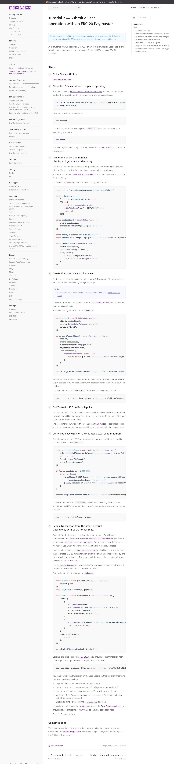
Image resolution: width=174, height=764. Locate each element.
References (142, 7)
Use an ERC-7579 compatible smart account (23, 247)
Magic (11, 272)
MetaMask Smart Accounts (19, 222)
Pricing (12, 25)
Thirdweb (13, 232)
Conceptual (13, 305)
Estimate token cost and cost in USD (23, 113)
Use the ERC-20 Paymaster (19, 104)
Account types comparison (19, 203)
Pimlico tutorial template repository (86, 91)
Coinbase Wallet (15, 226)
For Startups (15, 31)
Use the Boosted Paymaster (20, 123)
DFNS (11, 296)
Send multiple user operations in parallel (22, 207)
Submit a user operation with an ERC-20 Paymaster (22, 72)
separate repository (72, 731)
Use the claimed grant (18, 153)
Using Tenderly (15, 186)
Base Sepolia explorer (111, 706)
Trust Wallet (13, 236)
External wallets (15, 54)
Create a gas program (17, 146)
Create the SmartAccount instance (147, 40)
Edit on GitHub (55, 745)
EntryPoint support (16, 200)
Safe (11, 212)
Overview (12, 18)
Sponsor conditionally (17, 90)
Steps (136, 27)
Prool (11, 176)
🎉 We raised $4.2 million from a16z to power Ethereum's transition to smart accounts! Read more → (85, 2)
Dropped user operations (19, 190)
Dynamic (12, 265)
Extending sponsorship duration (22, 87)
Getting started (15, 14)
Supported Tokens (16, 100)
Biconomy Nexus (15, 239)
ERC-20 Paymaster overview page (79, 36)
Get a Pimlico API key (142, 30)
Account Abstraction (17, 312)
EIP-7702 (12, 41)
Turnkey (12, 286)
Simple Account (15, 229)
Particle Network (15, 299)
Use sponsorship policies (19, 133)
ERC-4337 (13, 316)
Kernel (11, 219)
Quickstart (13, 48)
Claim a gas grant (16, 150)
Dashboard (155, 7)
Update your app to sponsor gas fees (24, 84)
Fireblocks (13, 289)
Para (11, 292)
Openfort (12, 275)
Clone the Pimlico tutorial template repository (152, 33)
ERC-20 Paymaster (16, 97)
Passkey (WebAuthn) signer (20, 258)
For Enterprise (16, 34)
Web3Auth (13, 282)
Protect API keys (15, 163)
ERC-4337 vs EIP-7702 (18, 51)
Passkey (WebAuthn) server (20, 262)
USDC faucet (100, 423)
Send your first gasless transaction (22, 68)
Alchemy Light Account (18, 243)
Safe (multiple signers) (18, 215)
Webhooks (13, 136)
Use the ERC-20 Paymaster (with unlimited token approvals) (22, 108)
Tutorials (12, 64)
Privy (11, 269)
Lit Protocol (13, 279)
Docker (12, 173)
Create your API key (62, 79)
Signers (12, 255)
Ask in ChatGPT (139, 18)
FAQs (11, 58)
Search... (65, 7)
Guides (133, 7)
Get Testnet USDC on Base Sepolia (147, 43)
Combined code (141, 52)
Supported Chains (16, 21)
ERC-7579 (13, 319)
